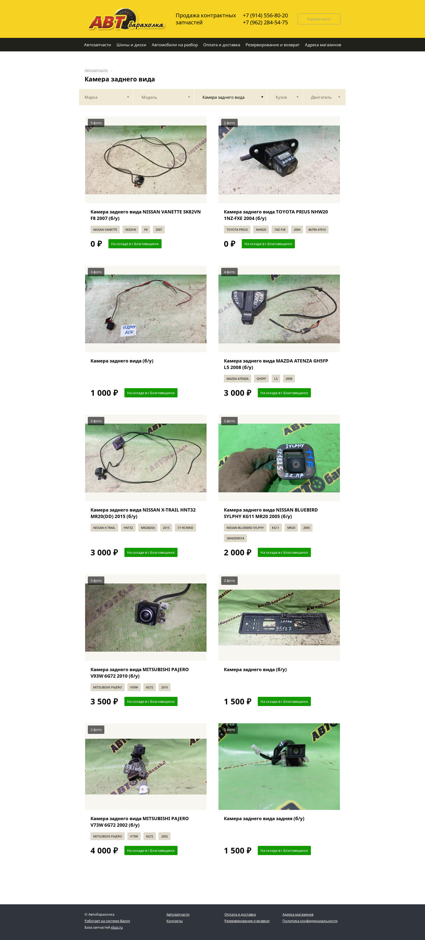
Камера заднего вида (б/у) (122, 361)
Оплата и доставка (240, 914)
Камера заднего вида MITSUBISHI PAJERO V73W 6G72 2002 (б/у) (140, 821)
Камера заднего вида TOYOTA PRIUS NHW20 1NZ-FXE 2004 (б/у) (276, 215)
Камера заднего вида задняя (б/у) (264, 818)
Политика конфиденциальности (309, 920)
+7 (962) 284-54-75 (265, 22)
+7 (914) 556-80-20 (265, 15)
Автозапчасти (96, 70)
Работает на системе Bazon (107, 920)
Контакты (174, 920)
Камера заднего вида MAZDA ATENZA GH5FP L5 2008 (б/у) (276, 364)
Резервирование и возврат (247, 920)
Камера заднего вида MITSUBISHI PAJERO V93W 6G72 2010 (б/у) (140, 672)
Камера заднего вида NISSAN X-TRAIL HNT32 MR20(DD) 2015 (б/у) (143, 513)
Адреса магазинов (297, 914)
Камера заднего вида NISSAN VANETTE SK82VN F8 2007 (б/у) (146, 215)
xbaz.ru (117, 927)
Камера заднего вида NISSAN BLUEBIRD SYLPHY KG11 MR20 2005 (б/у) (271, 513)
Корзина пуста (319, 19)
